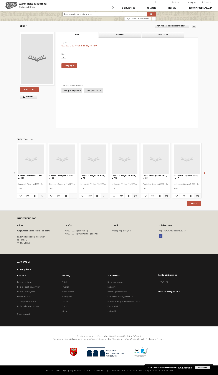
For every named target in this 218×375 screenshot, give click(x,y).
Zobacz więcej (23, 314)
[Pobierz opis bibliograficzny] (27, 196)
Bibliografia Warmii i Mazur (29, 306)
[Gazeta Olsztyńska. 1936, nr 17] (187, 159)
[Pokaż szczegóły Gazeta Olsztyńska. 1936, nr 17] (197, 196)
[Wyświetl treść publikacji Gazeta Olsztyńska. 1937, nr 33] (159, 196)
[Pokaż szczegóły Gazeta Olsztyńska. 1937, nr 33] (166, 196)
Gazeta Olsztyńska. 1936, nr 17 (186, 176)
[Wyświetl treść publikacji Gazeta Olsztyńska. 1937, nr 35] (65, 196)
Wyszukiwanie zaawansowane (138, 19)
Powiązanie (67, 296)
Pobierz (27, 96)
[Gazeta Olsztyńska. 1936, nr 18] (93, 159)
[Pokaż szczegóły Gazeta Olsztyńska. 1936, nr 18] (103, 196)
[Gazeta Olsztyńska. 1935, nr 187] (31, 159)
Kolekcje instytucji (25, 282)
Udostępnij (191, 2)
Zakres (65, 306)
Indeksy (172, 8)
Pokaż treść (29, 89)
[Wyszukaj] (151, 14)
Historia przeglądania (200, 8)
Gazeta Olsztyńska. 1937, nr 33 (155, 176)
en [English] (158, 2)
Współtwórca (68, 291)
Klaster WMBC (113, 306)
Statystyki (111, 311)
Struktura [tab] (163, 35)
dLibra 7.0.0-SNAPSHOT (95, 370)
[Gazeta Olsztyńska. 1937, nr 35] (62, 159)
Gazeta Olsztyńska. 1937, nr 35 (61, 176)
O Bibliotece (128, 8)
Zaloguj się (207, 2)
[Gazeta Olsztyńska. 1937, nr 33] (155, 159)
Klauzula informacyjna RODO (120, 296)
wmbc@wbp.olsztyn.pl (121, 230)
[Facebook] (160, 236)
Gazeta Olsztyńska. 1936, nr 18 (93, 176)
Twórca (65, 287)
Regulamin (112, 287)
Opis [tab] (77, 35)
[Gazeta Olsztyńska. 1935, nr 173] (124, 159)
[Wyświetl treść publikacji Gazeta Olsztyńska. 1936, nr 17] (190, 196)
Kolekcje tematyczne (26, 291)
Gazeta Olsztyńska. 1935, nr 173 (124, 176)
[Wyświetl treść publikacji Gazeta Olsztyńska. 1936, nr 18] (97, 196)
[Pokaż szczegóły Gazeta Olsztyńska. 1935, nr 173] (135, 196)
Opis (64, 311)
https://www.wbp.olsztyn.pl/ (172, 230)
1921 (63, 57)
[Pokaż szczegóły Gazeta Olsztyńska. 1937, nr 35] (72, 196)
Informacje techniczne (117, 291)
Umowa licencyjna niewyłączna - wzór (123, 301)
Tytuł (64, 282)
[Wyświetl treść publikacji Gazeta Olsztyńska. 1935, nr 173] (128, 196)
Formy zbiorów (24, 296)
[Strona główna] (112, 8)
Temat (65, 301)
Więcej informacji (185, 367)
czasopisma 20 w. (94, 90)
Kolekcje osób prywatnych (28, 287)
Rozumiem (202, 367)
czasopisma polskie (72, 90)
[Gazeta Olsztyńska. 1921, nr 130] (37, 59)
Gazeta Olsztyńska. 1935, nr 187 (30, 176)
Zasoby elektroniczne (26, 301)
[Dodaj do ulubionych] (194, 26)
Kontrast (175, 2)
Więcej (194, 203)
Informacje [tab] (120, 35)
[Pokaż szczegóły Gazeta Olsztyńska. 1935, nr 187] (41, 196)
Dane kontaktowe (115, 282)
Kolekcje (151, 8)
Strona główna (24, 269)
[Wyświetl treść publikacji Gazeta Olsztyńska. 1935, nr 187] (34, 196)
